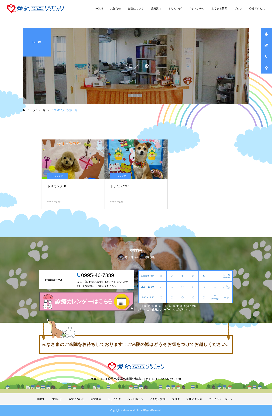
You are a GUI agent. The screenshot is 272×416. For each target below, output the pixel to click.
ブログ (238, 8)
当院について (136, 8)
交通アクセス (257, 8)
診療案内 (156, 8)
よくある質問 (219, 8)
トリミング (175, 8)
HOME (99, 8)
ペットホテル (196, 8)
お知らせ (115, 8)
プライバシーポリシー (222, 399)
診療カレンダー (161, 309)
